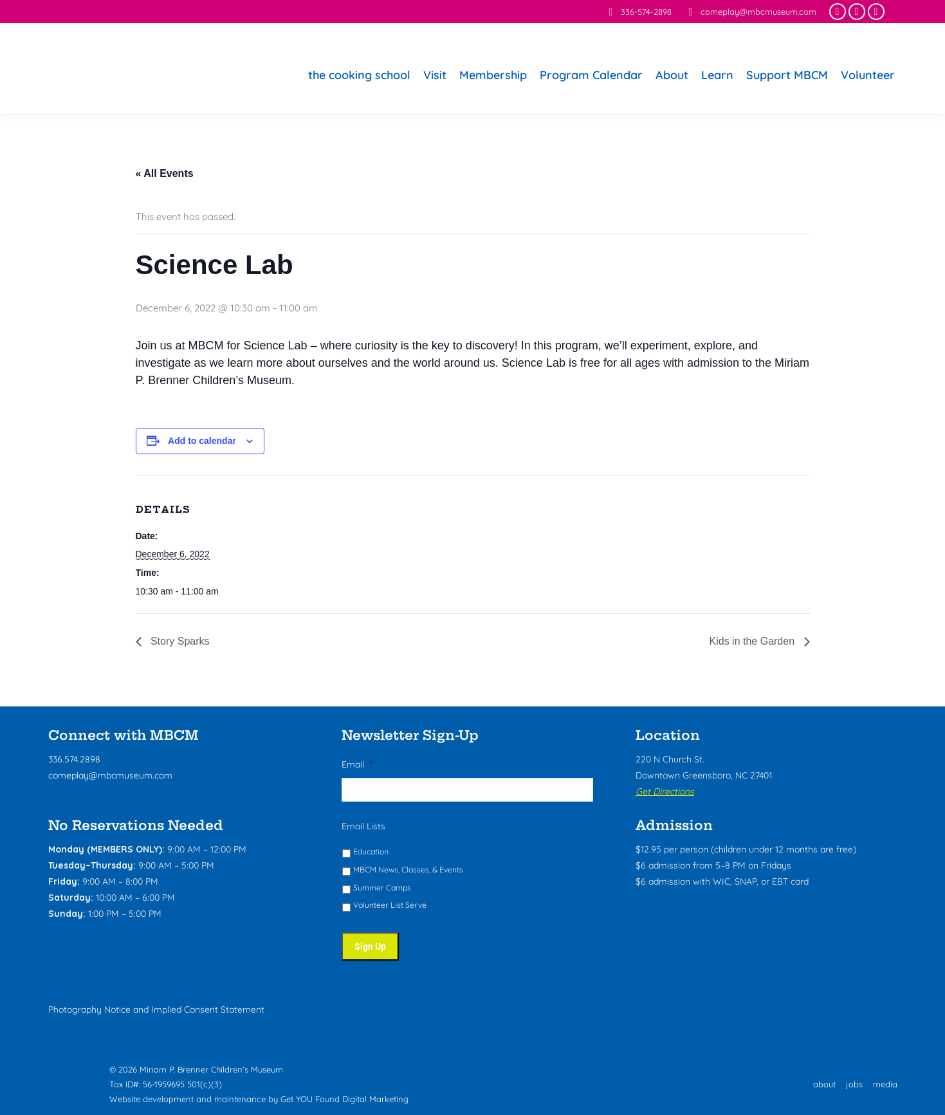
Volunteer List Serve (390, 905)
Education (371, 852)
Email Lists (367, 827)
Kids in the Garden (754, 641)
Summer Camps (382, 888)
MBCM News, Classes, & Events (408, 870)
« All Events (165, 173)
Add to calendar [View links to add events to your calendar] (202, 441)
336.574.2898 (74, 759)
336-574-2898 (638, 12)
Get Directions (665, 791)
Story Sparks (179, 641)
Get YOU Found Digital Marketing (344, 1095)
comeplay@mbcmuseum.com (750, 12)
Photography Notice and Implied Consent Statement (156, 1005)
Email (357, 764)
